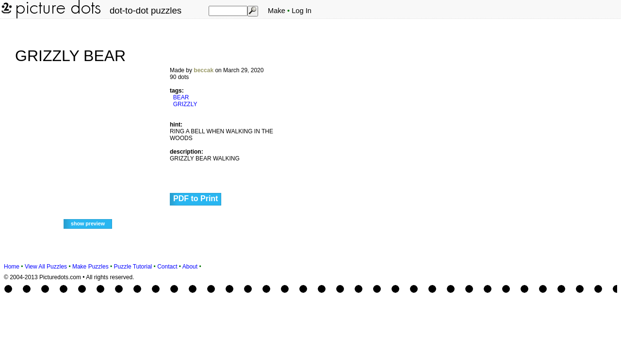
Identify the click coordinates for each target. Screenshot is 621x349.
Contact (167, 266)
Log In (301, 11)
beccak (203, 70)
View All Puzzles (46, 266)
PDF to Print (195, 198)
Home (11, 266)
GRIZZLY (185, 104)
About (189, 266)
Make (276, 11)
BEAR (181, 97)
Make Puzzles (90, 266)
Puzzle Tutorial (133, 266)
